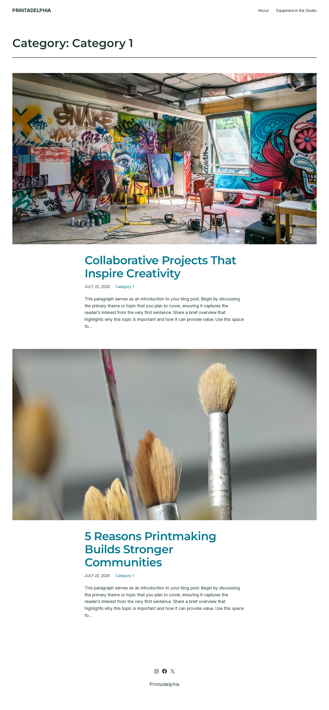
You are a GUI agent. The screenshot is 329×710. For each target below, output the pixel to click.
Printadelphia (31, 10)
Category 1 (125, 286)
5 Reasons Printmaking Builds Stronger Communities (150, 549)
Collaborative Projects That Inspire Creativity (160, 267)
